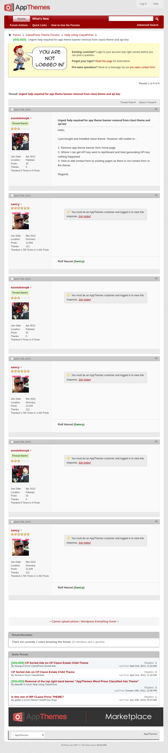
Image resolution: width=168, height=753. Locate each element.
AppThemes (150, 733)
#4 (156, 358)
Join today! (84, 216)
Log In (143, 3)
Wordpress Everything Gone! (99, 621)
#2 (156, 195)
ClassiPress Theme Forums (43, 35)
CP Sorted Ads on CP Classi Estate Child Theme (56, 662)
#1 (156, 109)
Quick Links (39, 25)
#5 (156, 441)
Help (155, 3)
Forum (17, 35)
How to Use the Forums (65, 25)
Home (21, 18)
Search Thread (146, 102)
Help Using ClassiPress (79, 35)
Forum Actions (19, 25)
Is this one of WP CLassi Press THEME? (37, 696)
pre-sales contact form (142, 67)
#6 (156, 521)
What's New (40, 18)
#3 (156, 278)
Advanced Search (147, 25)
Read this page (103, 61)
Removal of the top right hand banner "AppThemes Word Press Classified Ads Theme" (82, 681)
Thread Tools (127, 102)
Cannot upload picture (65, 621)
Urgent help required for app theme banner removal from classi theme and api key (69, 94)
